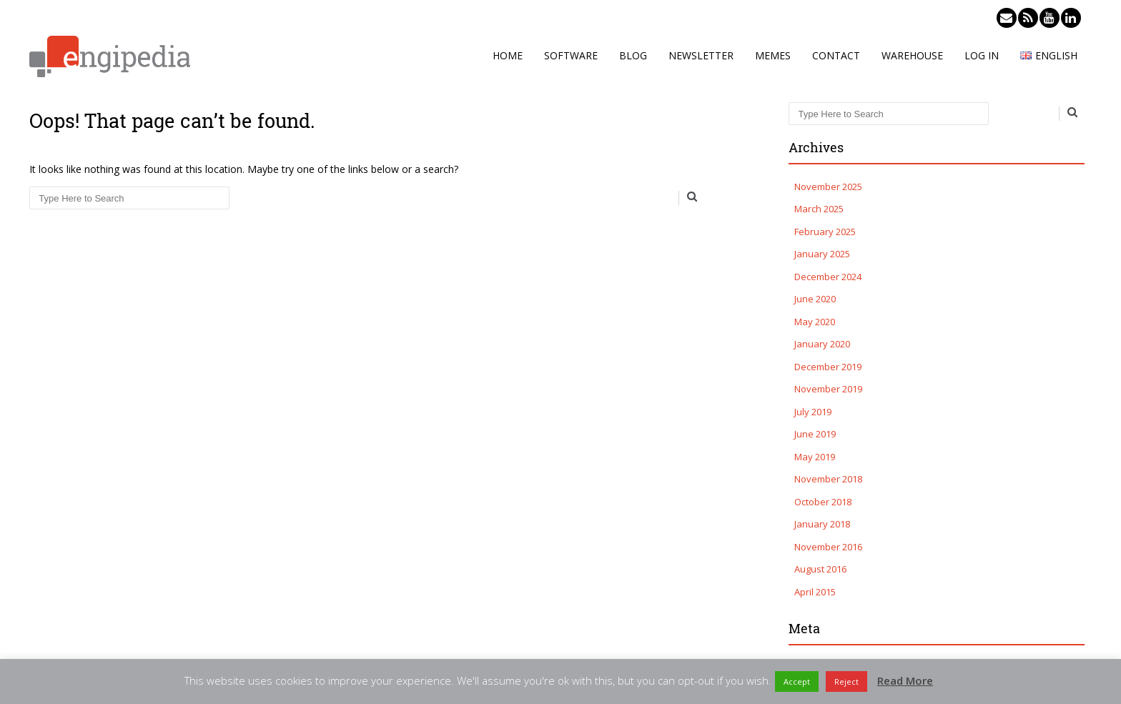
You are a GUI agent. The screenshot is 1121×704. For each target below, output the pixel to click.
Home (508, 55)
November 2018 (828, 478)
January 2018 (822, 523)
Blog (633, 55)
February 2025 (825, 231)
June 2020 (815, 298)
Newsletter (701, 55)
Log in (981, 55)
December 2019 (827, 366)
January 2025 (822, 253)
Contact (836, 55)
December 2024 (827, 276)
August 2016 (820, 568)
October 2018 (822, 501)
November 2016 (828, 546)
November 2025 (828, 186)
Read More (905, 680)
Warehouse (912, 55)
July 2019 (812, 411)
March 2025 (819, 208)
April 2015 (815, 591)
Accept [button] (797, 681)
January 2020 (822, 343)
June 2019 (815, 433)
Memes (773, 55)
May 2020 (814, 321)
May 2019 (814, 456)
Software (571, 55)
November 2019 (828, 388)
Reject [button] (846, 681)
